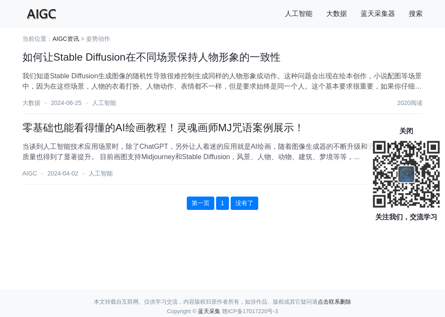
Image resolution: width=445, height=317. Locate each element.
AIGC (29, 173)
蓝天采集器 (378, 13)
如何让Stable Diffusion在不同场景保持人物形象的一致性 (151, 57)
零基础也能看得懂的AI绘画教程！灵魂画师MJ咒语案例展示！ (163, 127)
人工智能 (298, 13)
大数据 (336, 13)
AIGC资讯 (66, 38)
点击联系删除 (334, 302)
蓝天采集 (209, 311)
